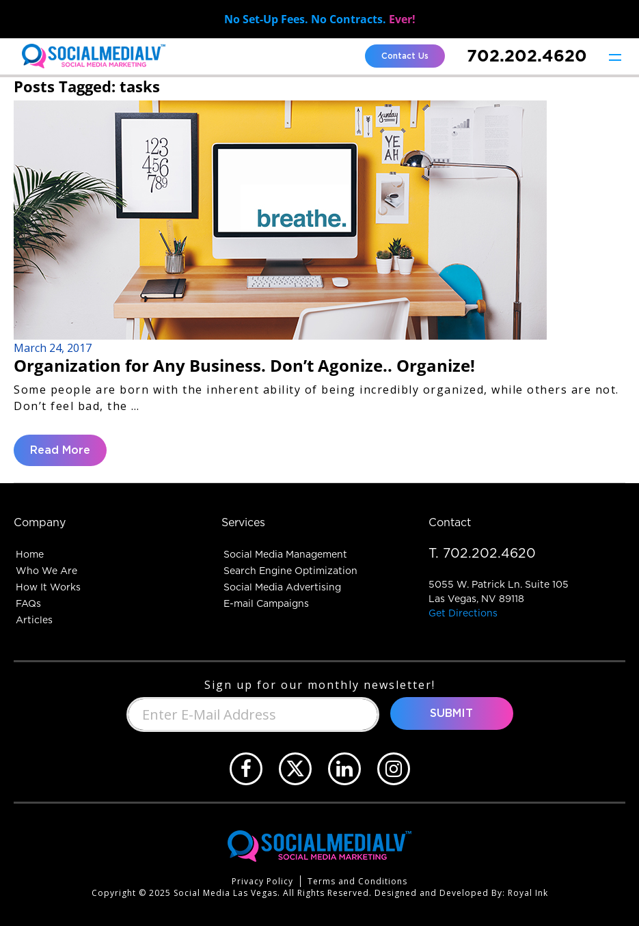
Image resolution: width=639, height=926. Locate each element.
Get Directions (463, 613)
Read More (60, 450)
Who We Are (46, 570)
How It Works (48, 587)
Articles (34, 619)
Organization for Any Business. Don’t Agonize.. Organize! (244, 365)
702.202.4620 (527, 56)
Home (30, 554)
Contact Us (405, 56)
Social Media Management (285, 554)
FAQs (28, 603)
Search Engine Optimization (290, 570)
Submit (451, 713)
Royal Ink (528, 893)
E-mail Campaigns (266, 603)
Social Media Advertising (282, 587)
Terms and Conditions (357, 881)
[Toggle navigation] (615, 57)
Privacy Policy (262, 881)
